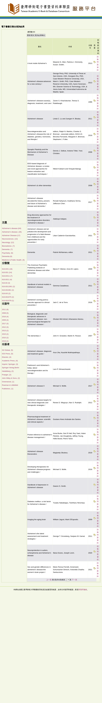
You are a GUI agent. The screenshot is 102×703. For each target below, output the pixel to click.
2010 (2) (5, 338)
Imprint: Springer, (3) (10, 364)
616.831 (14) (7, 272)
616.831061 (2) (8, 290)
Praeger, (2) (6, 375)
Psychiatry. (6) (7, 253)
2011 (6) (5, 309)
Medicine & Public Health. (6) (13, 260)
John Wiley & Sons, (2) (11, 378)
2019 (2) (5, 341)
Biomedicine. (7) (8, 246)
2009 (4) (5, 320)
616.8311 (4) (7, 279)
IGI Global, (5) (7, 350)
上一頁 (48, 580)
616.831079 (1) (8, 301)
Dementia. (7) (7, 249)
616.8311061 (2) (8, 286)
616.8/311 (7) (7, 276)
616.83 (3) (6, 283)
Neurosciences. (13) (10, 239)
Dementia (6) (7, 256)
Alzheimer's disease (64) (11, 228)
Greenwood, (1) (8, 382)
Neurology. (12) (8, 242)
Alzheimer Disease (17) (11, 235)
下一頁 (74, 580)
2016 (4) (5, 317)
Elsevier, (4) (6, 357)
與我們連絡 (82, 590)
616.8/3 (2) (6, 293)
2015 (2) (5, 334)
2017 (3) (5, 324)
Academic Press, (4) (10, 361)
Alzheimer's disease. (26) (12, 232)
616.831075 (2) (8, 297)
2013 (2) (5, 331)
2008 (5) (5, 313)
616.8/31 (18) (7, 269)
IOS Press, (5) (7, 354)
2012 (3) (5, 327)
